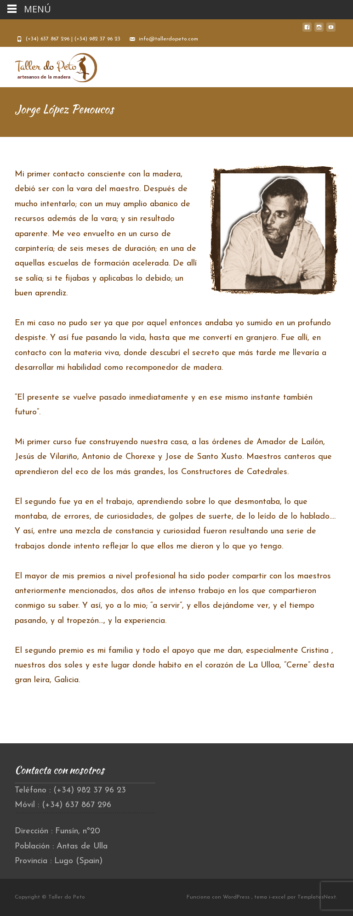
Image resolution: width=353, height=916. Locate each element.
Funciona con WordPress (219, 897)
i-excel (278, 897)
